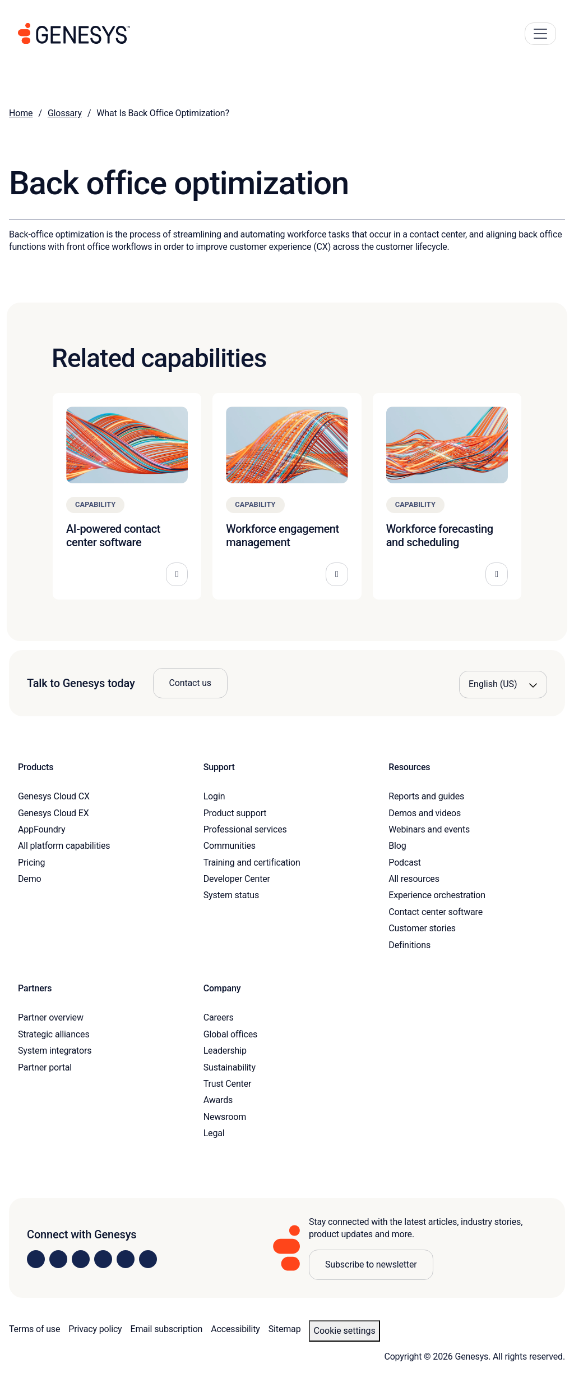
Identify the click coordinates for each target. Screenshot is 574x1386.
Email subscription (167, 1329)
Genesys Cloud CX (54, 796)
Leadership (225, 1050)
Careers (218, 1017)
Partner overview (51, 1017)
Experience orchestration (436, 895)
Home (21, 113)
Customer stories (422, 928)
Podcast (404, 862)
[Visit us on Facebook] (103, 1259)
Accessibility (235, 1329)
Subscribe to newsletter (371, 1264)
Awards (218, 1100)
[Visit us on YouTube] (126, 1259)
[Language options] (503, 684)
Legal (214, 1133)
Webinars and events (429, 829)
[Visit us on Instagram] (58, 1259)
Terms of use (34, 1329)
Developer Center (236, 878)
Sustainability (229, 1067)
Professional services (245, 829)
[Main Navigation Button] (540, 33)
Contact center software (435, 912)
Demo (29, 878)
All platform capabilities (64, 845)
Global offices (230, 1034)
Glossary (65, 113)
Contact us (190, 683)
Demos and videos (424, 813)
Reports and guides (426, 796)
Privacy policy (95, 1329)
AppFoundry (41, 829)
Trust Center (227, 1083)
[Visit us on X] (81, 1259)
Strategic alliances (53, 1034)
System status (231, 895)
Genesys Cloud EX (53, 813)
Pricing (31, 862)
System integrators (54, 1050)
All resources (413, 878)
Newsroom (224, 1116)
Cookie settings (344, 1330)
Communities (229, 845)
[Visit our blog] (148, 1259)
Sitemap (285, 1329)
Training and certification (251, 862)
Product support (235, 813)
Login (214, 796)
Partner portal (45, 1067)
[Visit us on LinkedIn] (36, 1259)
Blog (397, 845)
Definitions (409, 945)
